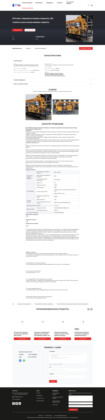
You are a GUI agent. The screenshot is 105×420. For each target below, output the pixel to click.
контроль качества (40, 398)
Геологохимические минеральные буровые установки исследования (72, 304)
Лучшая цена (17, 30)
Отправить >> (73, 409)
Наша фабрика (39, 395)
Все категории (55, 404)
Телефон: (52, 373)
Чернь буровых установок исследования (44, 304)
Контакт (53, 381)
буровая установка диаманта (24, 304)
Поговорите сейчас (30, 30)
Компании (38, 393)
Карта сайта (41, 415)
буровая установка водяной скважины (57, 398)
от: (50, 367)
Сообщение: (52, 351)
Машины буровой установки (55, 394)
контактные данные (40, 400)
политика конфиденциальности (60, 415)
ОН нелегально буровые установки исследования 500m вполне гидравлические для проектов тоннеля (21, 335)
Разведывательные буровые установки (56, 402)
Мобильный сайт (49, 415)
